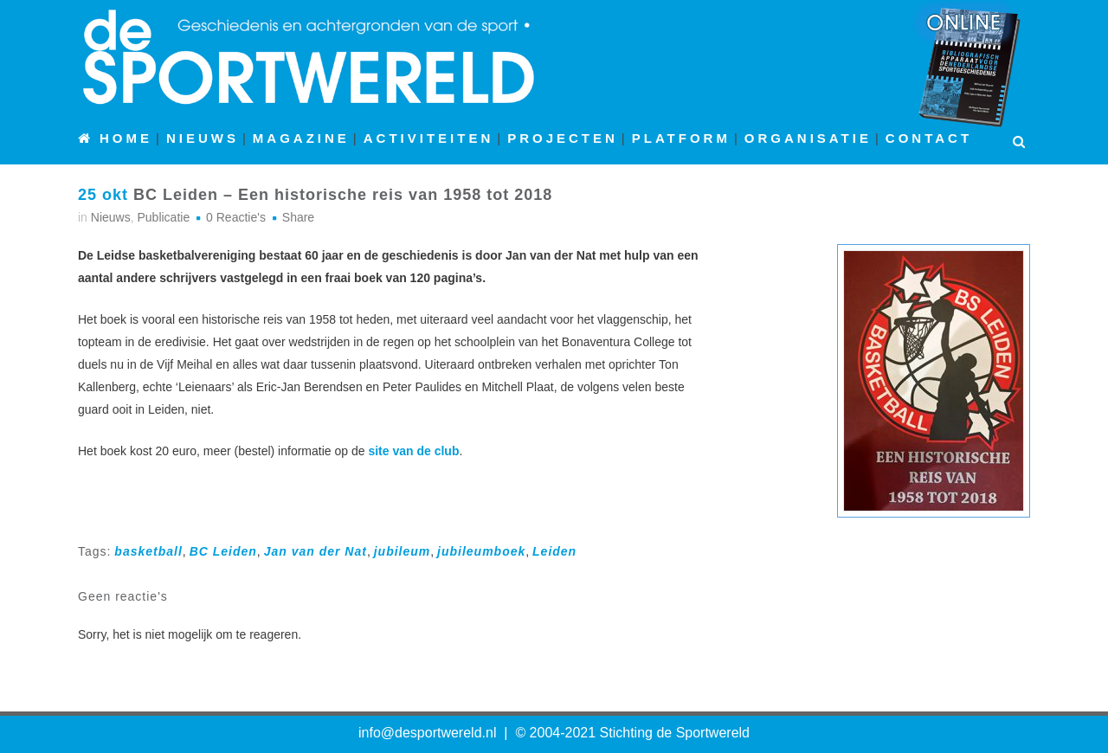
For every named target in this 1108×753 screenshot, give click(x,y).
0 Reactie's (236, 217)
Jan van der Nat (315, 551)
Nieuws (111, 217)
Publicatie (163, 217)
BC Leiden (223, 551)
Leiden (554, 551)
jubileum (402, 551)
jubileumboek (481, 551)
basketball (148, 551)
